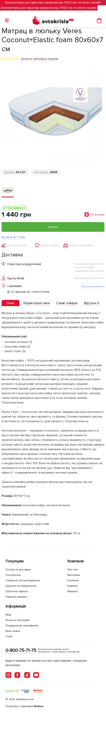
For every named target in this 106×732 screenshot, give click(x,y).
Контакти (73, 580)
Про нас (72, 569)
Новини (72, 586)
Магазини (73, 575)
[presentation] (11, 303)
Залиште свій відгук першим (39, 58)
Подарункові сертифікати (21, 625)
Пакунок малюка (16, 596)
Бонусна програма (17, 620)
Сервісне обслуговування (22, 580)
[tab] (11, 303)
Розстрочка (12, 575)
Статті (8, 636)
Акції (8, 614)
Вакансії (72, 591)
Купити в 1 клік (13, 237)
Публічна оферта (16, 591)
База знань (12, 631)
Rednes (39, 706)
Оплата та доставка (18, 569)
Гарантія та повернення (20, 586)
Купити (53, 227)
